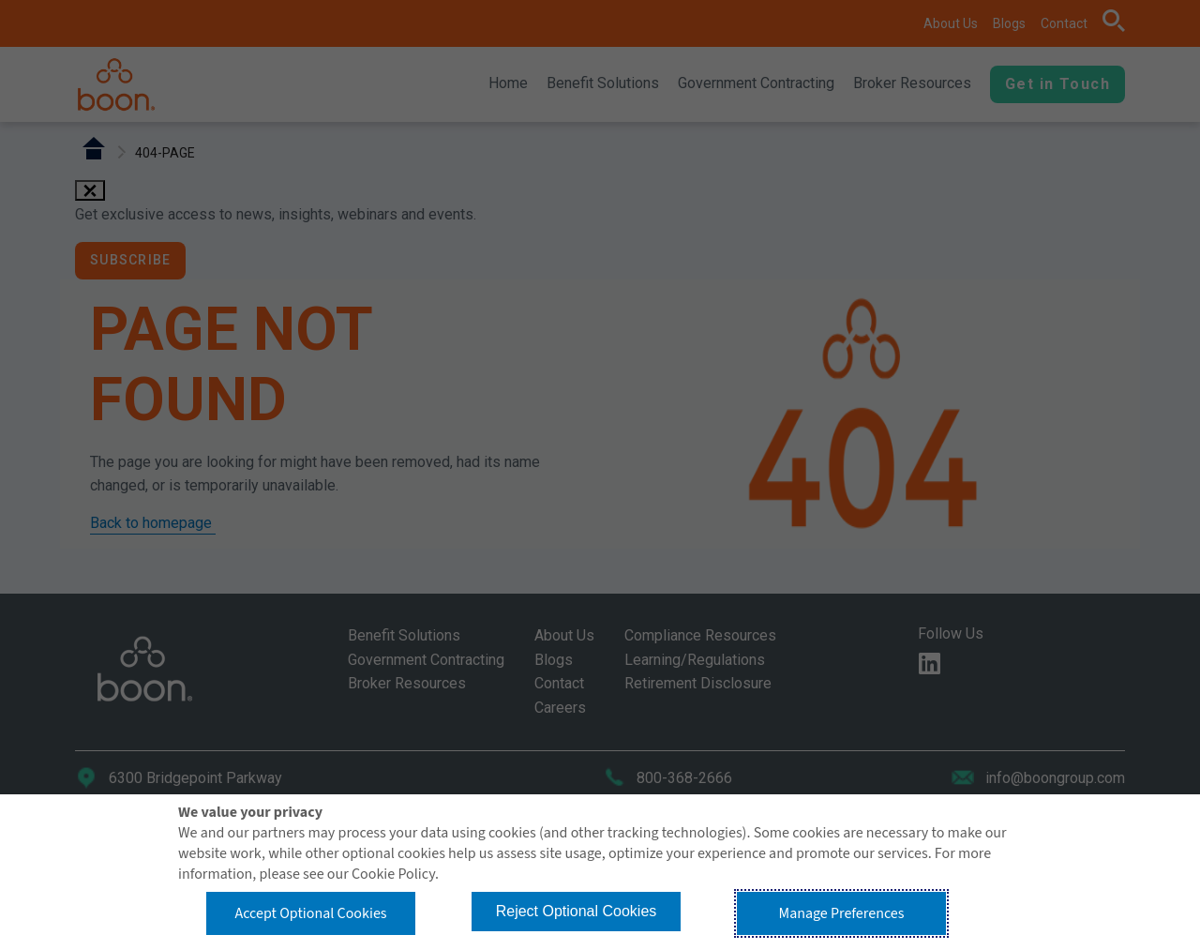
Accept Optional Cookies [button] (310, 913)
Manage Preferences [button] (842, 913)
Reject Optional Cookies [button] (576, 911)
